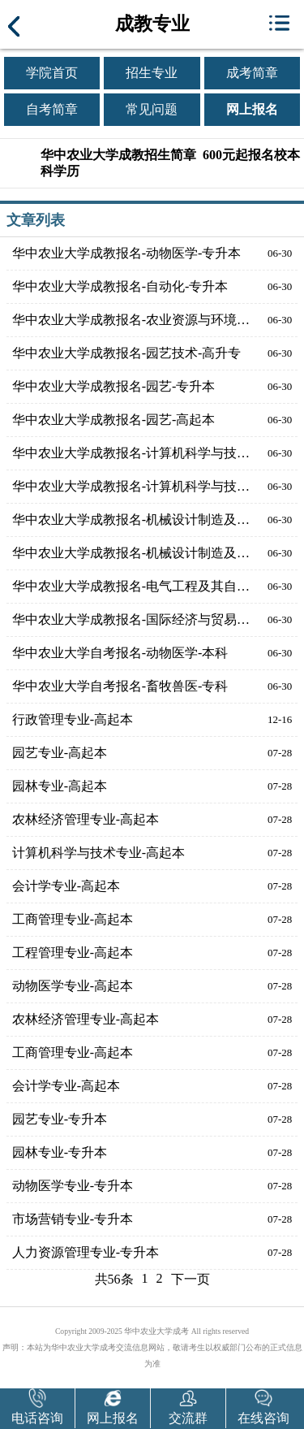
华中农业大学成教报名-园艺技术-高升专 (127, 353)
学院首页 (52, 73)
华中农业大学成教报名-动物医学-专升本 (127, 253)
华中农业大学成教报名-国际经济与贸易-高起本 (131, 619)
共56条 (114, 1279)
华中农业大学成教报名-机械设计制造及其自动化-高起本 (131, 519)
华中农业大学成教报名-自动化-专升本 (120, 286)
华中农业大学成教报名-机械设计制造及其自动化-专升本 (131, 553)
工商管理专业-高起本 (72, 919)
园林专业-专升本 (59, 1152)
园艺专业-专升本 (59, 1119)
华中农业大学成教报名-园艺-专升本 (114, 386)
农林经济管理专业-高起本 (85, 819)
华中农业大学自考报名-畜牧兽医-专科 (120, 686)
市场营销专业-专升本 (72, 1219)
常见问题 (152, 109)
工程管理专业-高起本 (72, 952)
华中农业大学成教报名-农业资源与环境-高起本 (131, 320)
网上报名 (252, 109)
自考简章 (52, 109)
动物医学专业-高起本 (72, 986)
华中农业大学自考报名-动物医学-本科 (120, 653)
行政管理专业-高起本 (72, 719)
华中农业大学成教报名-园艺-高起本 (114, 420)
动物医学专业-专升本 (72, 1186)
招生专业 (152, 73)
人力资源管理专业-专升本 (85, 1252)
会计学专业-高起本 (66, 886)
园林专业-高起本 (59, 786)
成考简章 (252, 73)
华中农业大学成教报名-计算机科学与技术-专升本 (131, 486)
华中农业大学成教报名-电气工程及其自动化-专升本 (131, 586)
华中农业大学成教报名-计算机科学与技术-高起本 (131, 453)
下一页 (190, 1279)
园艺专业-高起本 (59, 753)
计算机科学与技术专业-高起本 (98, 853)
